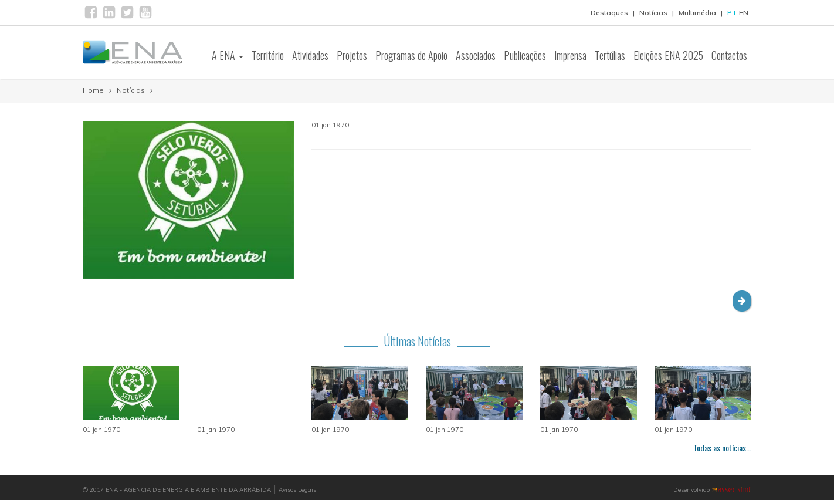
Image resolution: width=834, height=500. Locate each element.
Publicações (525, 55)
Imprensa (570, 55)
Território (268, 55)
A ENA (227, 55)
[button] (742, 301)
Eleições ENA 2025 (668, 55)
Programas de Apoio (411, 55)
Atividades (310, 55)
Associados (476, 55)
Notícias (653, 12)
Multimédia (697, 12)
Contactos (729, 55)
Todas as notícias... (722, 447)
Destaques (609, 12)
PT (732, 12)
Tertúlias (610, 55)
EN (743, 12)
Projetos (352, 55)
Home (93, 90)
